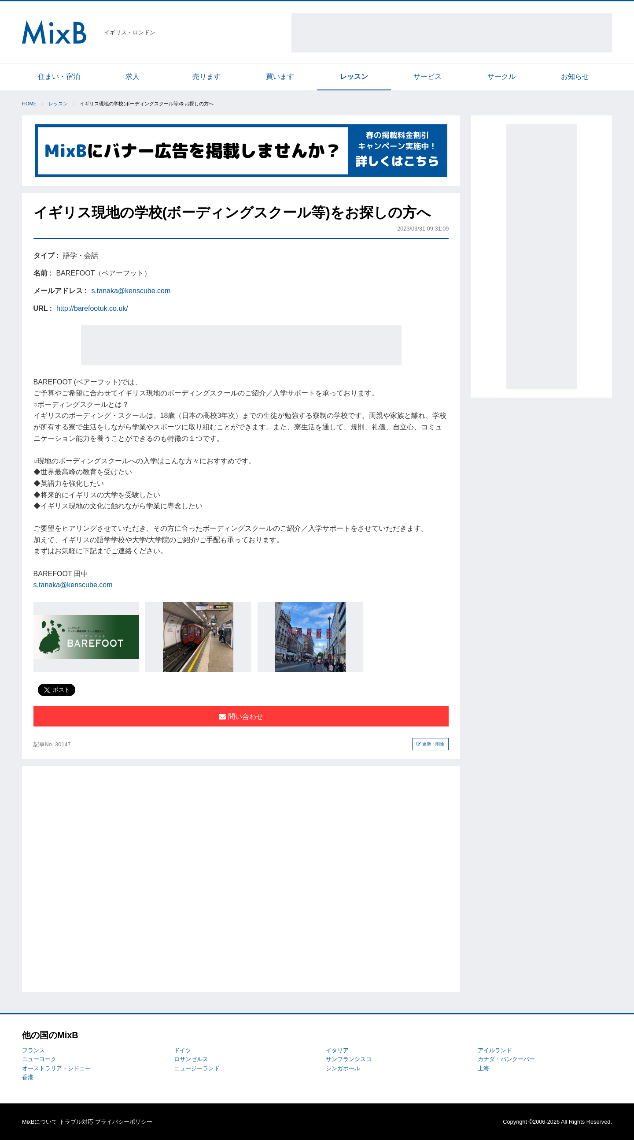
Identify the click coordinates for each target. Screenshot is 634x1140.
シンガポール (343, 1068)
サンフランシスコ (349, 1059)
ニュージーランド (197, 1068)
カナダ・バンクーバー (506, 1059)
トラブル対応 (76, 1121)
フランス (33, 1050)
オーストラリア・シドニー (56, 1068)
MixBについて (39, 1121)
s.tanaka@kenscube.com (130, 290)
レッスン (354, 76)
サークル (501, 76)
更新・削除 (430, 743)
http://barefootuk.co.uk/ (92, 308)
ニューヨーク (39, 1059)
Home (29, 103)
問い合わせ (241, 716)
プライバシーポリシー (123, 1121)
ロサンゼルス (191, 1059)
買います (280, 76)
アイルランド (495, 1050)
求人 (132, 76)
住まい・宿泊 (59, 76)
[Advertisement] (451, 32)
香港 (27, 1077)
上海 (483, 1068)
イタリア (337, 1050)
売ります (206, 76)
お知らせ (575, 76)
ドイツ (182, 1050)
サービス (427, 76)
